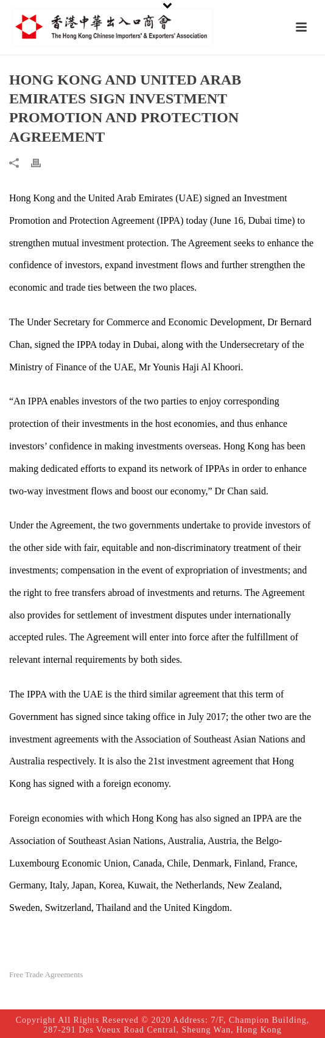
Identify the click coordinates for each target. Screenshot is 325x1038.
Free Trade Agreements (46, 974)
